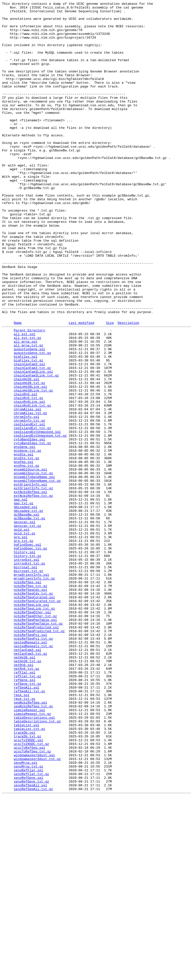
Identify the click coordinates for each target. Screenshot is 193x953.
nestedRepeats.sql (30, 769)
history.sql (24, 661)
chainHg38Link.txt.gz (33, 467)
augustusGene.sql (29, 417)
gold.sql (21, 634)
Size (110, 386)
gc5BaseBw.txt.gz (29, 620)
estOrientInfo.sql (30, 580)
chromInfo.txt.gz (29, 503)
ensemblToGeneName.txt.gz (37, 575)
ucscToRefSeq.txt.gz (32, 900)
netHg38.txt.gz (27, 792)
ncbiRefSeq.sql (27, 697)
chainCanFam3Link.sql (33, 444)
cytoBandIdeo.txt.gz (32, 530)
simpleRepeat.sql (29, 850)
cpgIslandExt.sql (29, 507)
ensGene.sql (24, 534)
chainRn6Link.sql (29, 480)
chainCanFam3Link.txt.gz (36, 449)
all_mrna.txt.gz (28, 413)
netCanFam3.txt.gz (30, 783)
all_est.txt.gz (27, 404)
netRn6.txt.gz (26, 801)
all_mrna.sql (25, 408)
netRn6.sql (23, 796)
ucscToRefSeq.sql (29, 895)
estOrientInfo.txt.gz (33, 584)
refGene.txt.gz (27, 819)
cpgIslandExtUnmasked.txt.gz (40, 521)
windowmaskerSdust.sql (34, 904)
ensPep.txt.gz (26, 557)
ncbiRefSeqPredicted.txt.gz (39, 755)
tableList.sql (26, 868)
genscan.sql (24, 625)
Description (128, 386)
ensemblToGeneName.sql (34, 570)
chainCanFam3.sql (29, 435)
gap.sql (21, 598)
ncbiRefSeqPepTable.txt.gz (38, 746)
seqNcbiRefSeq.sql (30, 841)
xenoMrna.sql (25, 913)
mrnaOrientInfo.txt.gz (34, 692)
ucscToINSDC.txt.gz (31, 891)
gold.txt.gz (24, 638)
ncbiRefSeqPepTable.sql (35, 742)
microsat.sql (25, 679)
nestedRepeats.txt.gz (33, 774)
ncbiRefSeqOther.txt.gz (35, 737)
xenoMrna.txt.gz (28, 918)
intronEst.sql (26, 670)
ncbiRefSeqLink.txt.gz (34, 728)
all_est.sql (24, 399)
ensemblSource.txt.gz (33, 566)
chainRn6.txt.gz (28, 476)
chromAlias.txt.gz (30, 494)
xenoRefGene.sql (28, 931)
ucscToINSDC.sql (28, 886)
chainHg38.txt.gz (29, 458)
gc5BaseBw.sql (26, 616)
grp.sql (21, 643)
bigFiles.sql (25, 426)
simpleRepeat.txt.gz (32, 855)
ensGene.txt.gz (27, 539)
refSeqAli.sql (26, 823)
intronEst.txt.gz (29, 674)
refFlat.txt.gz (27, 810)
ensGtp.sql (23, 543)
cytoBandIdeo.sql (29, 525)
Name (18, 386)
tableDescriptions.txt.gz (37, 864)
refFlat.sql (24, 805)
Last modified (81, 386)
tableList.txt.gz (29, 873)
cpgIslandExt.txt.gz (32, 512)
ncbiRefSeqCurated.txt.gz (37, 719)
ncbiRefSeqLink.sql (31, 724)
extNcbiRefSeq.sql (30, 589)
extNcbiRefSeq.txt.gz (33, 593)
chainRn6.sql (25, 471)
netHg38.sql (24, 787)
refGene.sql (24, 814)
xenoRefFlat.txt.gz (31, 927)
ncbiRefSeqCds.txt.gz (33, 710)
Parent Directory (29, 395)
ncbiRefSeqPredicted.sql (36, 751)
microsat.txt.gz (28, 683)
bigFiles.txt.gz (28, 431)
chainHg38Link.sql (30, 462)
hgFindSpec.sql (27, 652)
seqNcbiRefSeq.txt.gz (33, 846)
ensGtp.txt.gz (26, 548)
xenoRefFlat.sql (28, 922)
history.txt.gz (27, 665)
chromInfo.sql (26, 498)
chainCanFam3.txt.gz (32, 440)
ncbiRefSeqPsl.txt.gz (33, 765)
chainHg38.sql (26, 453)
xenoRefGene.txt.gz (31, 936)
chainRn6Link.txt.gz (32, 485)
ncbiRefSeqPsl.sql (30, 760)
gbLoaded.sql (25, 607)
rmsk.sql (21, 832)
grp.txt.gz (23, 647)
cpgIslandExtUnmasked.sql (37, 516)
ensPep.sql (23, 552)
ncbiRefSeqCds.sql (30, 706)
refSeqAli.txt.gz (29, 828)
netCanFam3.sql (27, 778)
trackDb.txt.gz (27, 882)
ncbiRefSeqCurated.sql (34, 715)
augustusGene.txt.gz (32, 422)
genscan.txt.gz (27, 629)
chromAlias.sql (27, 489)
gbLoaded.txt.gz (28, 611)
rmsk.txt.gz (24, 837)
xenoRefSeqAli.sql (30, 940)
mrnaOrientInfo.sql (31, 688)
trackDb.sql (24, 877)
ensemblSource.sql (30, 561)
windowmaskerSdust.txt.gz (37, 909)
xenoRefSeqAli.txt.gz (33, 945)
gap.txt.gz (23, 602)
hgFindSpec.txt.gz (30, 656)
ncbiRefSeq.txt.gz (30, 701)
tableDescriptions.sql (34, 859)
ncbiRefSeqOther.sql (32, 733)
